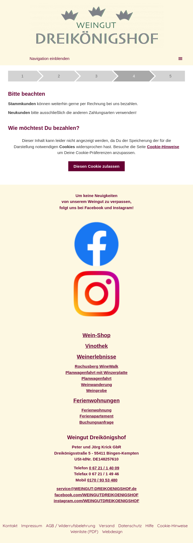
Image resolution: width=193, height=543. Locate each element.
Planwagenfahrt (96, 378)
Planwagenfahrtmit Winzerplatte (97, 372)
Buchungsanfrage (96, 422)
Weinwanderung (96, 384)
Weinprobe (96, 390)
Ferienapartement (96, 416)
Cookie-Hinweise (163, 146)
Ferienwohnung (96, 410)
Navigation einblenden (49, 58)
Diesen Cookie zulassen (97, 166)
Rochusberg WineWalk (96, 366)
